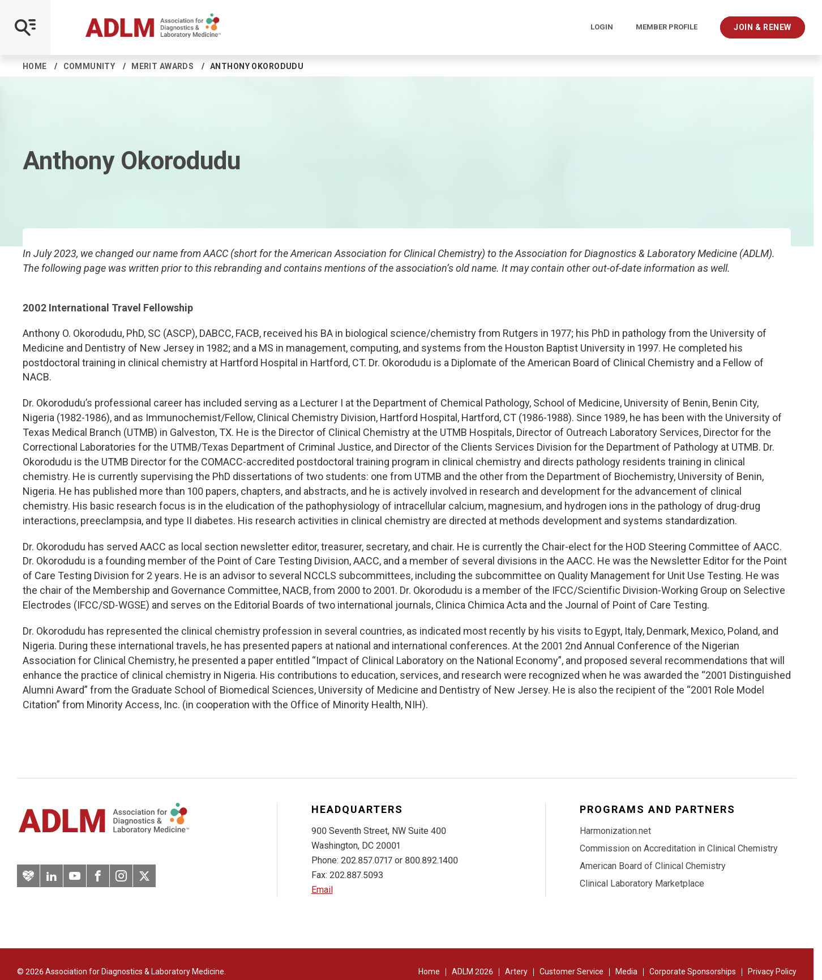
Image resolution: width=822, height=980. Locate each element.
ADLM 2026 (472, 971)
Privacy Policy (772, 971)
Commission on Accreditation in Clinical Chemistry (679, 848)
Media (626, 971)
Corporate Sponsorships (692, 971)
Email (322, 889)
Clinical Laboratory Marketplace (642, 883)
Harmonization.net (615, 830)
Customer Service (571, 971)
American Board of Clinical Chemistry (653, 866)
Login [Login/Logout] (601, 27)
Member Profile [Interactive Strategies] (666, 27)
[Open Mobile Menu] (25, 27)
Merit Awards (162, 66)
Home (35, 66)
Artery (516, 971)
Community (89, 66)
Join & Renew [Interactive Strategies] (762, 27)
